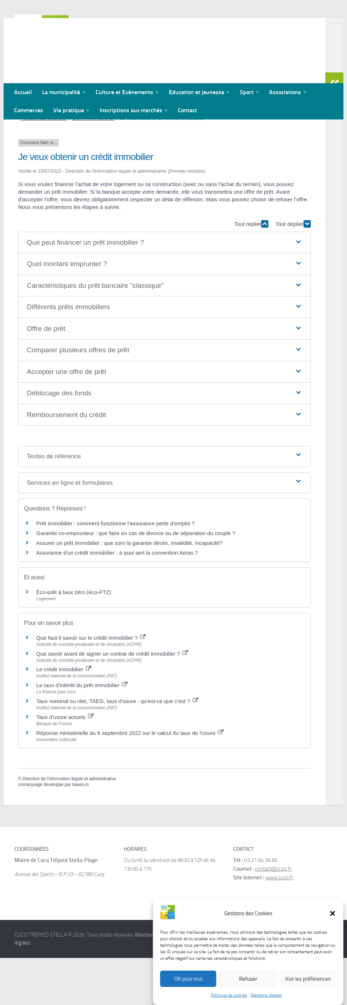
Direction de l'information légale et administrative (69, 825)
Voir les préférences (308, 987)
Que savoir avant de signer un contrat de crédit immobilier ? (112, 701)
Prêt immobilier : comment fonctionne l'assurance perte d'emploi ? (115, 570)
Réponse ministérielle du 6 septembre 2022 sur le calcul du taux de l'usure (129, 780)
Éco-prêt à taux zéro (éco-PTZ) (73, 639)
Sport (247, 92)
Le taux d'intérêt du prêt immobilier (81, 732)
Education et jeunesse (196, 92)
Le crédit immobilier (63, 716)
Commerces (28, 110)
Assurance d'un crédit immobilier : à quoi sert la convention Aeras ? (117, 600)
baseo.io (80, 831)
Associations (285, 92)
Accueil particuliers (44, 165)
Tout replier (251, 271)
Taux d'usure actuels (64, 764)
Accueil (23, 92)
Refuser (248, 987)
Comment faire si (93, 165)
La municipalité (61, 92)
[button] (332, 921)
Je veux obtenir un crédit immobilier (162, 165)
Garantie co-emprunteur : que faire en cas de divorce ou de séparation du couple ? (135, 580)
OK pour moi (188, 987)
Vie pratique (68, 110)
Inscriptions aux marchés (131, 110)
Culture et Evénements (124, 92)
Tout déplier (293, 271)
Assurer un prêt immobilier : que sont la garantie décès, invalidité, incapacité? (129, 590)
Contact (187, 110)
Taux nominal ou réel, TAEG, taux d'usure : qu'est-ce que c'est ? (117, 748)
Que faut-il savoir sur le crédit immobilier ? (91, 685)
